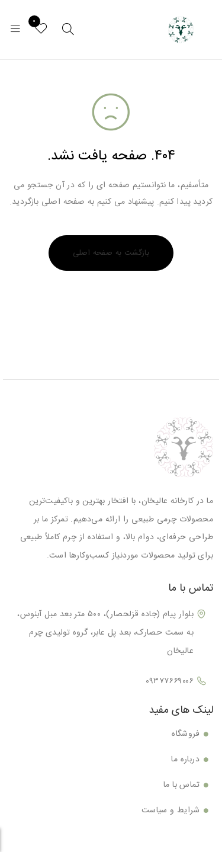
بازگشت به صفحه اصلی (111, 253)
